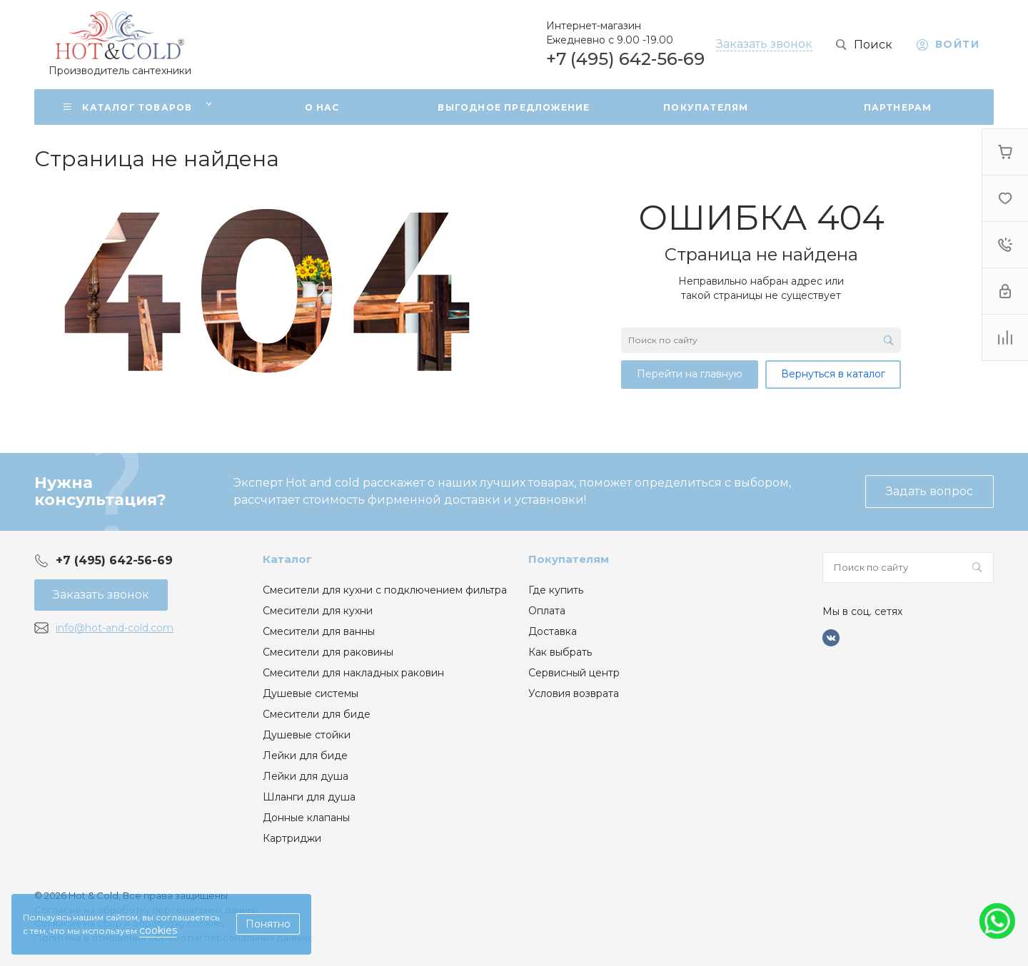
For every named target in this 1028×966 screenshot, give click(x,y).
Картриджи (292, 838)
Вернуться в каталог (833, 373)
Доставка (552, 631)
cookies (158, 930)
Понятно (268, 923)
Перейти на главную (689, 373)
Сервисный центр (574, 672)
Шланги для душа (309, 796)
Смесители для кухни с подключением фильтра (385, 590)
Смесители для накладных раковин (353, 672)
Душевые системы (310, 693)
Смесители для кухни (318, 610)
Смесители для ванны (319, 631)
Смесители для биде (317, 714)
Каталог (287, 559)
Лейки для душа (305, 776)
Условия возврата (573, 693)
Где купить (555, 590)
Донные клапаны (306, 817)
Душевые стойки (307, 734)
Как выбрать (560, 652)
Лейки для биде (305, 755)
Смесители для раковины (328, 652)
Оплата (546, 610)
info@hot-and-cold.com (114, 627)
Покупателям (568, 559)
